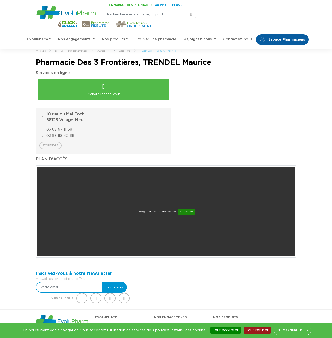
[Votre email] (154, 235)
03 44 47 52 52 (58, 291)
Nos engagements (75, 30)
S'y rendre (184, 104)
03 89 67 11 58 (193, 89)
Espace (282, 30)
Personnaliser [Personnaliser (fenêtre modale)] (292, 330)
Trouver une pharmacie (155, 30)
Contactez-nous (237, 30)
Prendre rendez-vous (100, 86)
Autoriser (186, 171)
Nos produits (113, 30)
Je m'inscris (194, 235)
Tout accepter (226, 330)
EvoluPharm (37, 30)
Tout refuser (257, 330)
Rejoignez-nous (198, 30)
